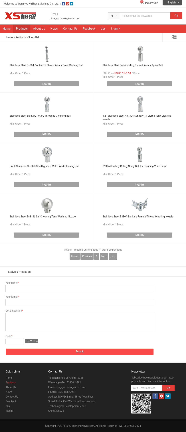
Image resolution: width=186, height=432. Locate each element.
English (171, 2)
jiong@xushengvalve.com (65, 18)
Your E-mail (12, 296)
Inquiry (115, 28)
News (54, 28)
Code (8, 336)
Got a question (14, 310)
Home (7, 28)
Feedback (89, 28)
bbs (103, 28)
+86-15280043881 (70, 382)
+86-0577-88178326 (71, 377)
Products (22, 28)
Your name (12, 282)
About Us (39, 28)
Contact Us (70, 28)
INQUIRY (46, 83)
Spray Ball (33, 37)
